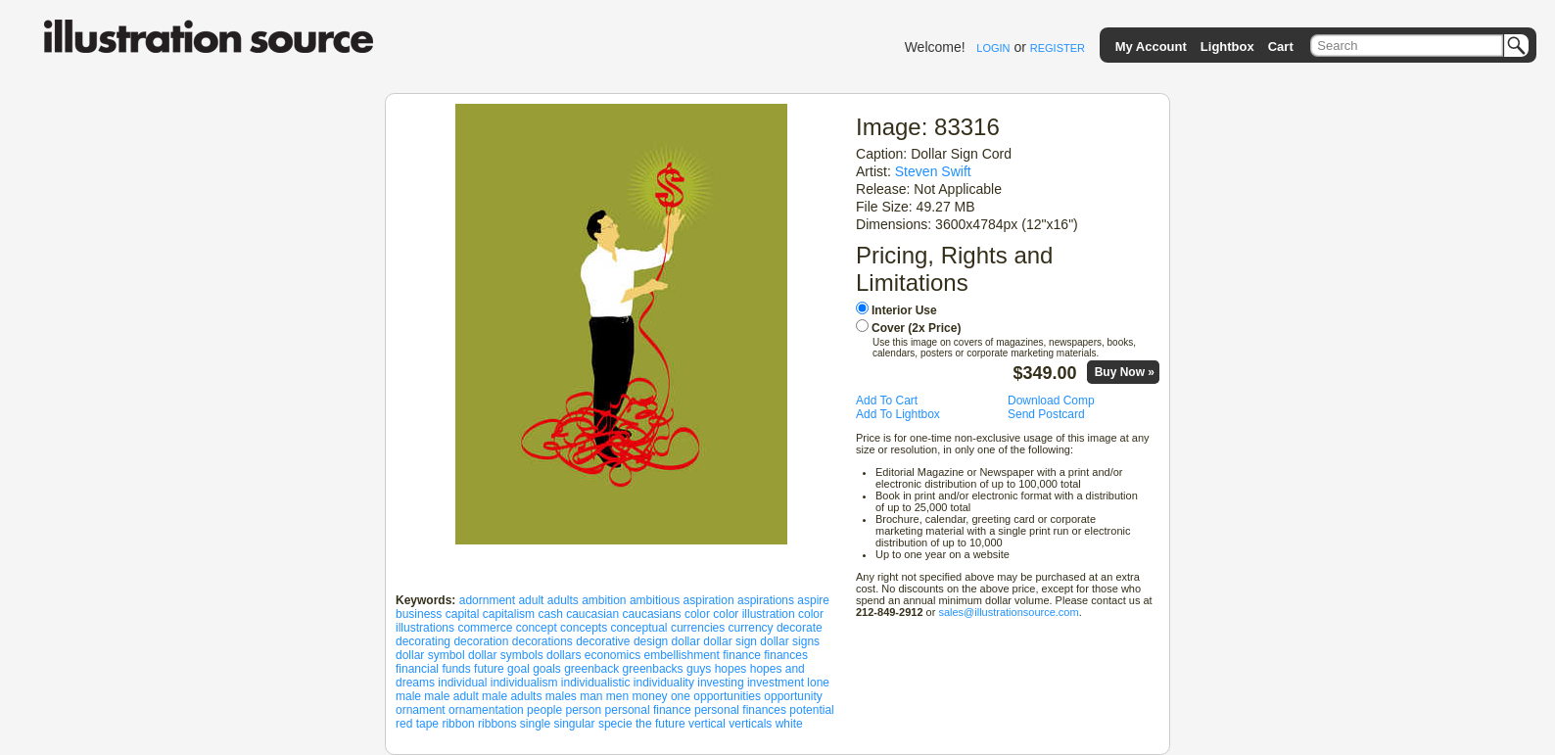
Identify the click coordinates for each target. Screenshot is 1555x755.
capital (463, 614)
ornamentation (486, 710)
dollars (563, 655)
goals (547, 669)
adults (563, 600)
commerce (484, 628)
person (584, 710)
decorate (800, 628)
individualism (524, 682)
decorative (603, 641)
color (697, 614)
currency (751, 628)
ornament (421, 710)
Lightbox (1227, 46)
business (419, 614)
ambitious (655, 600)
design (651, 641)
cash (550, 614)
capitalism (509, 614)
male (408, 696)
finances (786, 655)
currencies (698, 628)
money (650, 696)
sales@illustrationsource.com (1008, 612)
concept (536, 628)
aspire (813, 600)
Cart (1281, 46)
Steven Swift (933, 171)
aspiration (708, 600)
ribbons (497, 724)
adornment (487, 600)
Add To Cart (887, 400)
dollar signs (790, 641)
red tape (417, 724)
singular (574, 724)
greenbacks (653, 669)
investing (720, 682)
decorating (423, 641)
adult (530, 600)
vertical (707, 724)
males (561, 696)
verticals (750, 724)
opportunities (727, 696)
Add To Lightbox (898, 414)
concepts (583, 628)
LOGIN (993, 48)
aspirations (765, 600)
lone (818, 682)
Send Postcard (1046, 414)
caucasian (592, 614)
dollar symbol (430, 655)
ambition (604, 600)
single (535, 724)
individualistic (596, 682)
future (489, 669)
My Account (1151, 46)
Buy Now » (1124, 372)
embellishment (682, 655)
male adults (512, 696)
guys (698, 669)
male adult (451, 696)
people (544, 710)
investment (775, 682)
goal (518, 669)
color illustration (753, 614)
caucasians (652, 614)
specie (615, 724)
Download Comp (1051, 400)
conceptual (638, 628)
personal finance (648, 710)
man (591, 696)
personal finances (740, 710)
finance (742, 655)
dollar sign (730, 641)
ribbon (458, 724)
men (617, 696)
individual (462, 682)
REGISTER (1057, 48)
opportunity (793, 696)
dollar (686, 641)
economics (612, 655)
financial (417, 669)
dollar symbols (505, 655)
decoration (480, 641)
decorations (542, 641)
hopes (731, 669)
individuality (664, 682)
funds (456, 669)
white (789, 724)
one (680, 696)
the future (660, 724)
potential (811, 710)
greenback (591, 669)
